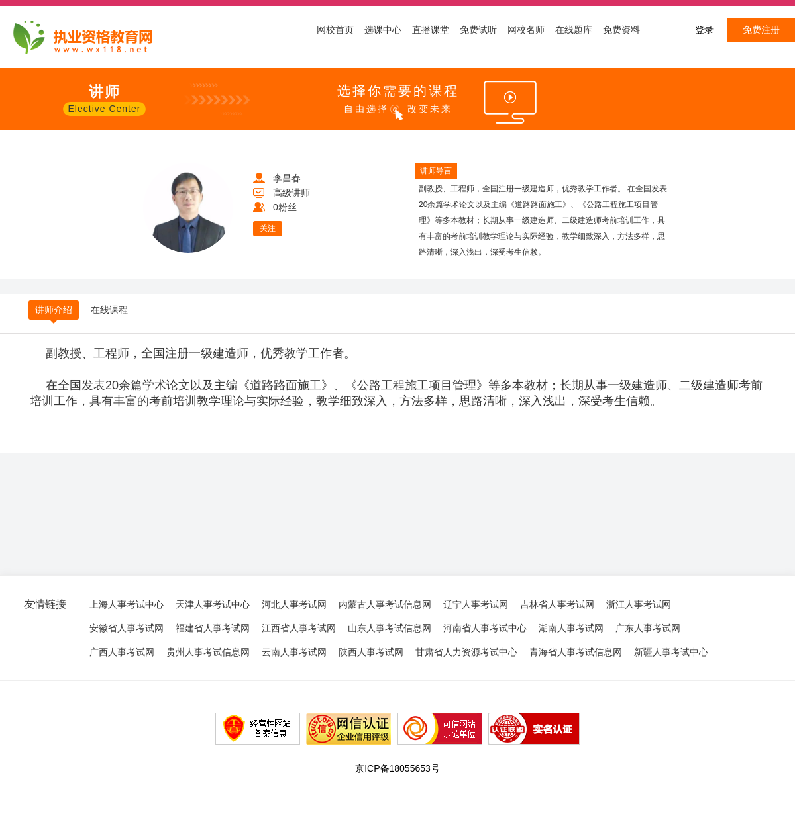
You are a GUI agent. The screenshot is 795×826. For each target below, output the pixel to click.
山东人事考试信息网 (389, 628)
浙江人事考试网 (638, 604)
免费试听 (478, 29)
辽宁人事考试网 (475, 604)
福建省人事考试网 (213, 628)
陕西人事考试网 (371, 652)
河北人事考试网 (294, 604)
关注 (268, 228)
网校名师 (526, 29)
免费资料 (621, 29)
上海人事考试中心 (126, 604)
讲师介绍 (53, 309)
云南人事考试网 (294, 652)
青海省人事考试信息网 (575, 652)
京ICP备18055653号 (397, 768)
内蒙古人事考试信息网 (385, 604)
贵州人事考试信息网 (208, 652)
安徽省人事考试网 (126, 628)
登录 (704, 29)
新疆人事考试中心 (671, 652)
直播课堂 (430, 29)
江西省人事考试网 (299, 628)
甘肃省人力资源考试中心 (466, 652)
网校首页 (335, 29)
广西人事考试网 (121, 652)
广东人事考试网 (647, 628)
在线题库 (573, 29)
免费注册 (761, 29)
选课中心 (382, 29)
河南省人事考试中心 (485, 628)
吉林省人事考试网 (557, 604)
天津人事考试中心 (213, 604)
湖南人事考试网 (571, 628)
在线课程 (109, 309)
